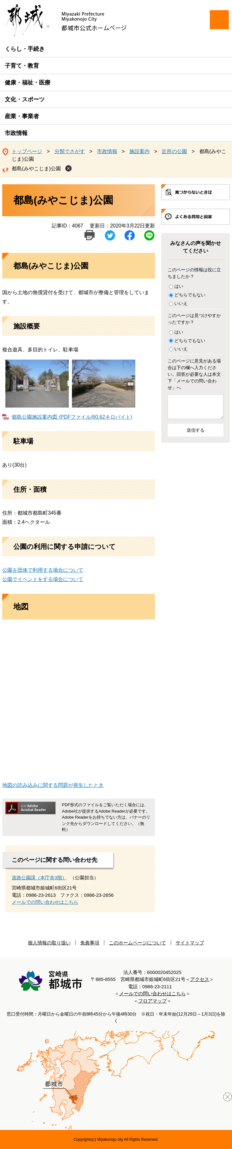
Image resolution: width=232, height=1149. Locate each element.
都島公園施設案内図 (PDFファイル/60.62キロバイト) (72, 417)
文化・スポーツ (25, 99)
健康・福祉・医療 (27, 82)
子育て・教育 (22, 66)
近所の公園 (174, 151)
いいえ (181, 303)
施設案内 (139, 151)
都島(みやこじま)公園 (36, 168)
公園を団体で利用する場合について (42, 570)
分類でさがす (70, 151)
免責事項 (89, 942)
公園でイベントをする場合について (42, 579)
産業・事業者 (22, 116)
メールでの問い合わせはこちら (45, 902)
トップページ (27, 151)
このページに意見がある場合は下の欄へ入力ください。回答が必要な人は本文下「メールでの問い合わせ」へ (194, 374)
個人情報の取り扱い (49, 942)
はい (178, 286)
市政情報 (16, 133)
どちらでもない (189, 294)
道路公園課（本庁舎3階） (39, 877)
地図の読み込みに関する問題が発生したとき (53, 785)
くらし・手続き (25, 49)
